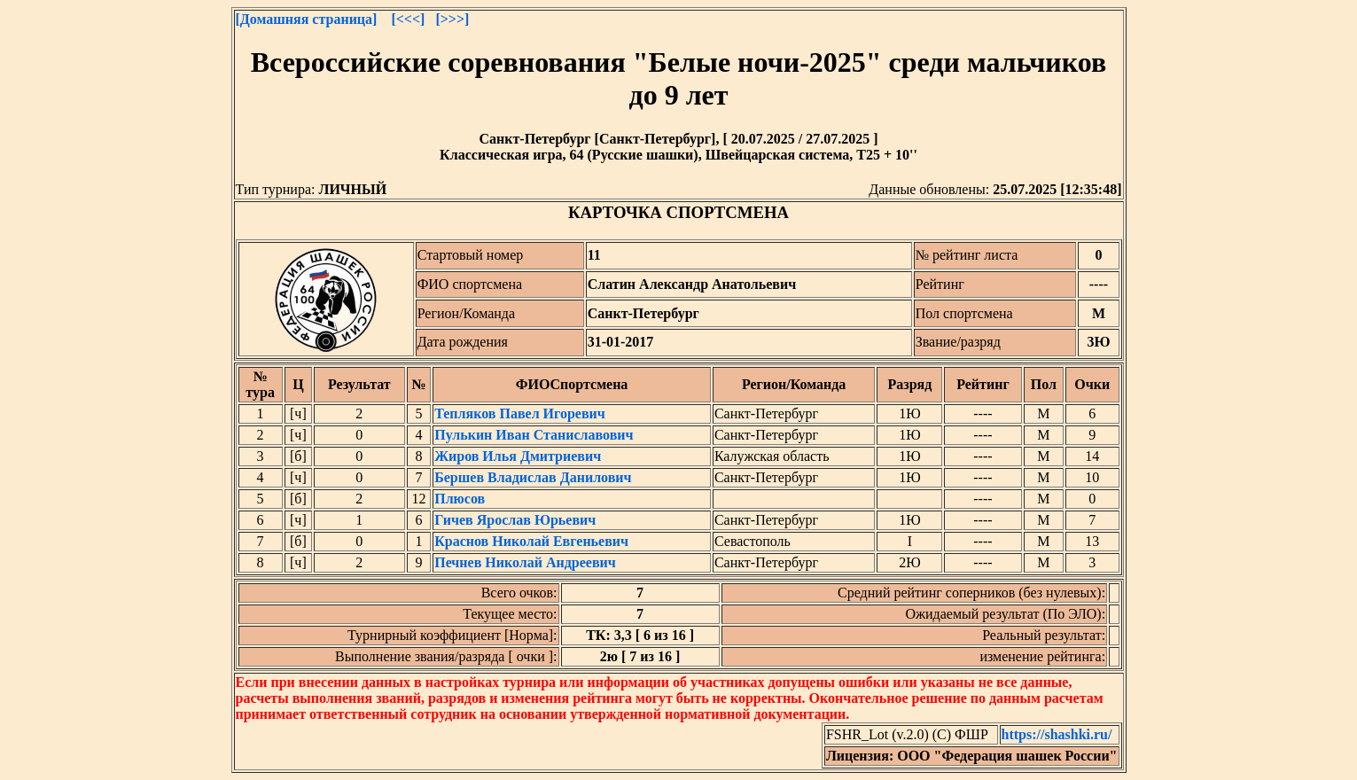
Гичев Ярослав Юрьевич (515, 519)
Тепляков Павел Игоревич (519, 413)
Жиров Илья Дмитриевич (517, 456)
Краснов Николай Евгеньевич (531, 541)
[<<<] (408, 19)
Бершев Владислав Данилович (532, 477)
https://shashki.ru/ (1057, 734)
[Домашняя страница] (307, 19)
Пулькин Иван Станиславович (533, 434)
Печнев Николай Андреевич (525, 562)
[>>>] (452, 19)
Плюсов (459, 498)
